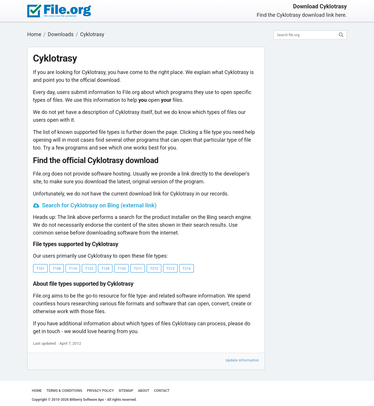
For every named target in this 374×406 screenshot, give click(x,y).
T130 (122, 269)
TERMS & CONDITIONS (64, 391)
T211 (138, 269)
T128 (105, 269)
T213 (170, 269)
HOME (37, 391)
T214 (187, 269)
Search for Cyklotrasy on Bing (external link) (99, 205)
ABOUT (143, 391)
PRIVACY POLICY (100, 391)
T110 (73, 269)
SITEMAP (125, 391)
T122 (89, 269)
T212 (154, 269)
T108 (57, 269)
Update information (242, 360)
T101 (40, 269)
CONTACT (162, 391)
